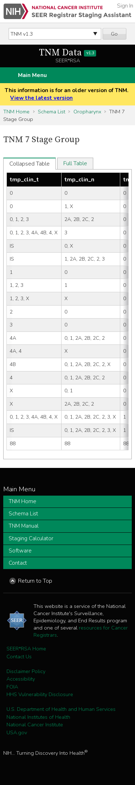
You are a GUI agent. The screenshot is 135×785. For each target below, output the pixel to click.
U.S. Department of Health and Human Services (61, 709)
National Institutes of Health (38, 717)
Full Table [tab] (75, 163)
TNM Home (16, 111)
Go (114, 33)
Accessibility (20, 678)
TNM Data (67, 53)
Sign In (125, 6)
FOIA (12, 686)
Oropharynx (87, 111)
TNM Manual (24, 525)
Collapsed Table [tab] (29, 164)
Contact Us (19, 656)
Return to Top (35, 581)
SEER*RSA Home (26, 648)
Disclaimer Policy (25, 671)
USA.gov (16, 732)
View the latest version (41, 97)
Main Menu (32, 75)
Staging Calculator (31, 538)
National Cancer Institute (34, 724)
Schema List (51, 111)
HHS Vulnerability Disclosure (39, 694)
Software (20, 550)
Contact (18, 563)
